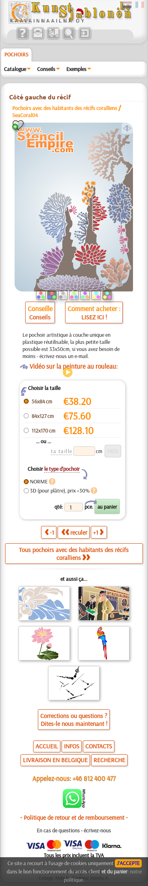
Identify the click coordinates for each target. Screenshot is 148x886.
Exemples (76, 69)
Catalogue (15, 69)
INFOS (71, 746)
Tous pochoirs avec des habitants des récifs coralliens (74, 553)
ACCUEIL (47, 746)
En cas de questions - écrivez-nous (74, 830)
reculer (74, 532)
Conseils (46, 69)
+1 (98, 532)
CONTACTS (98, 746)
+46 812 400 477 (94, 778)
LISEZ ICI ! (94, 317)
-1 (49, 532)
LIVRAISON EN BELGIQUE (55, 760)
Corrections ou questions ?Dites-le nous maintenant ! (73, 719)
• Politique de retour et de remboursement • (74, 817)
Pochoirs (16, 54)
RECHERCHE (109, 760)
